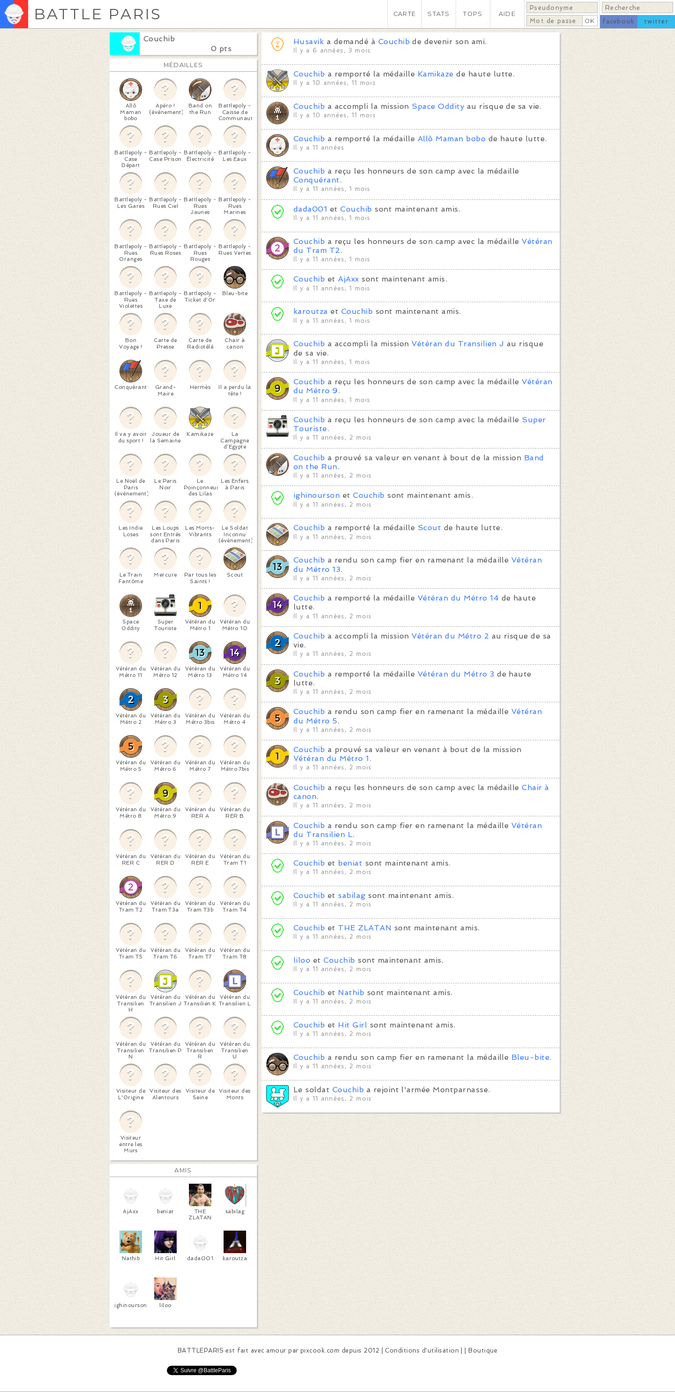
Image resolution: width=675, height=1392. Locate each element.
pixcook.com (319, 1350)
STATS (439, 13)
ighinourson (316, 495)
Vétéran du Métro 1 (331, 758)
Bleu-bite (530, 1057)
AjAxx (348, 278)
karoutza (310, 311)
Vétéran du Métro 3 (456, 673)
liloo (301, 960)
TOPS (472, 13)
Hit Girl (352, 1024)
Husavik (308, 41)
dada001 (310, 209)
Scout (429, 527)
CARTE (404, 13)
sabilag (351, 895)
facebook (618, 21)
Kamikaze (436, 73)
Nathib (351, 992)
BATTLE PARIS (98, 14)
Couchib (159, 38)
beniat (350, 863)
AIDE (507, 13)
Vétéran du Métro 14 (458, 597)
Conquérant (316, 179)
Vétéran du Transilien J (458, 343)
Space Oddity (438, 106)
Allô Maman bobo (452, 138)
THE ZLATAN (364, 927)
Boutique (482, 1350)
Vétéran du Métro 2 (450, 635)
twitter (656, 21)
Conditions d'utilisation (422, 1350)
